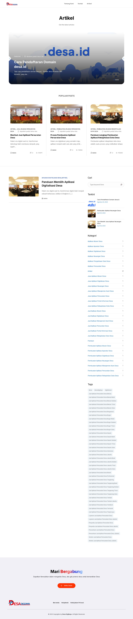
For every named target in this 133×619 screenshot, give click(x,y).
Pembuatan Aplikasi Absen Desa (99, 346)
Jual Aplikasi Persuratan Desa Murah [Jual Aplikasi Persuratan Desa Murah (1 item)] (100, 472)
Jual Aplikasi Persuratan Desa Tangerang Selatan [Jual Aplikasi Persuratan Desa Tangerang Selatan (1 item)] (104, 487)
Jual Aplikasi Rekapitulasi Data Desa (100, 336)
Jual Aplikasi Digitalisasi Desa (98, 316)
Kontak (80, 3)
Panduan (17, 56)
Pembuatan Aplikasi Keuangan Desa (109, 210)
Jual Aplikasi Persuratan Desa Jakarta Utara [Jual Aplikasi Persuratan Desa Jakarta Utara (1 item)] (102, 469)
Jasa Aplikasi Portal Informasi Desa (100, 301)
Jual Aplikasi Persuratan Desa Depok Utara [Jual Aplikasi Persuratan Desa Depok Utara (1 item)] (102, 447)
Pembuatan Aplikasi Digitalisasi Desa (101, 356)
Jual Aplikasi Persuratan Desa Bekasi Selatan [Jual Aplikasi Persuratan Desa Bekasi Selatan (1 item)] (102, 401)
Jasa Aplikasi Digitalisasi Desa (98, 281)
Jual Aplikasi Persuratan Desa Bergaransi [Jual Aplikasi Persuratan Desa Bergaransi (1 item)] (101, 411)
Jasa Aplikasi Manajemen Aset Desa (101, 291)
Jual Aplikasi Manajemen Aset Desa (100, 321)
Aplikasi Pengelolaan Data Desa (99, 261)
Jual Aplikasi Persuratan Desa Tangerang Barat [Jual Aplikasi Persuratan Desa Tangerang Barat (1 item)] (103, 483)
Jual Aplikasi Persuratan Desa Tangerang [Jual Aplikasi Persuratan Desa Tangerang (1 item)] (101, 479)
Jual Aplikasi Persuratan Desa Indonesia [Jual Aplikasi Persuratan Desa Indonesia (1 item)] (101, 451)
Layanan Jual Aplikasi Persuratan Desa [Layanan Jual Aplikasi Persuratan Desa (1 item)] (100, 515)
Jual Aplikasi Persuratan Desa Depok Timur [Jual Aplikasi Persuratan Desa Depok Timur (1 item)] (102, 444)
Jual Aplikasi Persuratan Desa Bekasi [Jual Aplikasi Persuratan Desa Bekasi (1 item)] (100, 393)
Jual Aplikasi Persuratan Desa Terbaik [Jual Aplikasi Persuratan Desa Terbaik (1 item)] (100, 497)
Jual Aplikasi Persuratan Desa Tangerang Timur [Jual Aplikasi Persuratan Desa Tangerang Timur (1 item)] (103, 490)
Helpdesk (65, 602)
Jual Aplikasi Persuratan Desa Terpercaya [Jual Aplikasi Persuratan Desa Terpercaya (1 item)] (101, 512)
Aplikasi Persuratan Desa (96, 266)
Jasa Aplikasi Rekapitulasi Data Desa (101, 306)
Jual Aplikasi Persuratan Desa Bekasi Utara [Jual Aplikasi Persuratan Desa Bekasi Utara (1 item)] (102, 408)
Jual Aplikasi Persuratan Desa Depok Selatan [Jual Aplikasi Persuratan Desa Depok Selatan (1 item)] (102, 440)
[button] (114, 79)
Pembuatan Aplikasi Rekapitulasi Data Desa (103, 376)
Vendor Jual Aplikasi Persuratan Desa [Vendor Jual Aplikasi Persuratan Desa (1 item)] (100, 537)
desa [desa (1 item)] (90, 390)
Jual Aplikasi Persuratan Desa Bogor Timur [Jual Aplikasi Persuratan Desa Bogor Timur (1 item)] (102, 426)
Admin (14, 153)
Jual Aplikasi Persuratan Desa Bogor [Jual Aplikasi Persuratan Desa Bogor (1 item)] (100, 415)
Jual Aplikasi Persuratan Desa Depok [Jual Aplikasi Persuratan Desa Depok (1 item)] (100, 433)
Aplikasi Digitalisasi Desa (51, 178)
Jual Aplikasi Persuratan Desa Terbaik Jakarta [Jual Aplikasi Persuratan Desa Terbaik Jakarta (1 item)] (103, 501)
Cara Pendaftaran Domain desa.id (108, 199)
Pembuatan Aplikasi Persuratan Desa (101, 371)
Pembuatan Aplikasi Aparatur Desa (100, 351)
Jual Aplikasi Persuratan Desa (98, 326)
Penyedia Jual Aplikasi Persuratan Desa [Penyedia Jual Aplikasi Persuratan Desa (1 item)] (101, 523)
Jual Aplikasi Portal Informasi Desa (100, 331)
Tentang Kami (69, 3)
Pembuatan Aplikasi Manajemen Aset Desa (103, 366)
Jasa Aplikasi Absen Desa (97, 276)
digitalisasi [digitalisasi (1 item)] (108, 390)
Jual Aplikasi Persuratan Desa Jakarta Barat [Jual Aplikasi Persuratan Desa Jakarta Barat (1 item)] (102, 458)
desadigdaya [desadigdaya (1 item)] (98, 390)
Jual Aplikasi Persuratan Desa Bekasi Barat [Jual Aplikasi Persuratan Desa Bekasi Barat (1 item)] (102, 397)
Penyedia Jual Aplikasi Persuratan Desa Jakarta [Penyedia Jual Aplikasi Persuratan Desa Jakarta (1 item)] (103, 526)
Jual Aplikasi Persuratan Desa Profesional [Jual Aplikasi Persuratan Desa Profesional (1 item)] (101, 476)
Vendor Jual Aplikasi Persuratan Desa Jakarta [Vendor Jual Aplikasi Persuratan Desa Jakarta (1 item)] (102, 540)
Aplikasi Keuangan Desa (96, 256)
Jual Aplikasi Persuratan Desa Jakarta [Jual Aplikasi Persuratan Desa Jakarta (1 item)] (100, 454)
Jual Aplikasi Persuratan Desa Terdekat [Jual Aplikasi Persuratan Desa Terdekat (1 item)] (101, 505)
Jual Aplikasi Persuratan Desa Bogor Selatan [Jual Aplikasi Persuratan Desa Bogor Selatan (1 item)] (102, 422)
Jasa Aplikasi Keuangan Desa (98, 286)
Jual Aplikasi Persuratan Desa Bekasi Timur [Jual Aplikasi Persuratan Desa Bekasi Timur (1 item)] (102, 404)
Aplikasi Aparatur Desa (96, 246)
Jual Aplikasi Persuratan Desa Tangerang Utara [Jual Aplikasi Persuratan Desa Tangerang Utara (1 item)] (103, 494)
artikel (13, 129)
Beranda (56, 602)
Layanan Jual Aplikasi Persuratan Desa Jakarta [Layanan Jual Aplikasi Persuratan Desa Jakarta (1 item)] (103, 519)
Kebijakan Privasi (77, 602)
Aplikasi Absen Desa (95, 241)
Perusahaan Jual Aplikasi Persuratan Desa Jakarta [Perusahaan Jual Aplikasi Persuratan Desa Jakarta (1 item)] (104, 533)
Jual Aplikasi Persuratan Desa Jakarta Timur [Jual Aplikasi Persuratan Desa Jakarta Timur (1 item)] (102, 465)
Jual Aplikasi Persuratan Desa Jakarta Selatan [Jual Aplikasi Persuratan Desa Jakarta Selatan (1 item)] (102, 462)
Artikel (89, 3)
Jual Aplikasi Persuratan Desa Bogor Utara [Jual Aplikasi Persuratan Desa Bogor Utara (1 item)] (101, 429)
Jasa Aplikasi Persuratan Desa (98, 296)
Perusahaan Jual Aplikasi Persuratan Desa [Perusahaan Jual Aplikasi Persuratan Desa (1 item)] (101, 530)
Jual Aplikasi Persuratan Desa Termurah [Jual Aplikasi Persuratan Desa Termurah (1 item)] (101, 508)
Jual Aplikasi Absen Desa (97, 311)
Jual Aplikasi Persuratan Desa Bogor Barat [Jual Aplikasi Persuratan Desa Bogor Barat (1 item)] (101, 419)
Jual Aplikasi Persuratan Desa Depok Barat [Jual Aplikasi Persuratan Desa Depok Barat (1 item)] (102, 436)
